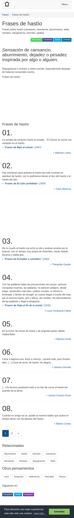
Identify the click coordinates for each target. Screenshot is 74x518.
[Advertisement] (26, 100)
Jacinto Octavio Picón (59, 395)
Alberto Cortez (63, 423)
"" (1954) (25, 183)
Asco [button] (6, 476)
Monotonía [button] (9, 461)
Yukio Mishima (63, 189)
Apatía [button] (24, 454)
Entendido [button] (59, 511)
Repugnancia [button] (39, 461)
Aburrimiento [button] (10, 454)
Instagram (28, 494)
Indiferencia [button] (34, 476)
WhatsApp (36, 39)
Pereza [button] (62, 476)
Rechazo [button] (23, 461)
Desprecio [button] (18, 476)
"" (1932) (27, 305)
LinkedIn (66, 39)
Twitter (57, 39)
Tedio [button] (52, 461)
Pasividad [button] (49, 476)
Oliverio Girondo (62, 367)
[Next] (18, 433)
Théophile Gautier (61, 264)
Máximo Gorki (63, 339)
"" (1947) (22, 147)
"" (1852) (26, 259)
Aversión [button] (37, 454)
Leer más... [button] (40, 513)
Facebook (47, 39)
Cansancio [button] (51, 454)
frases (5, 14)
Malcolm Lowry (63, 153)
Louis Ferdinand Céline (59, 311)
